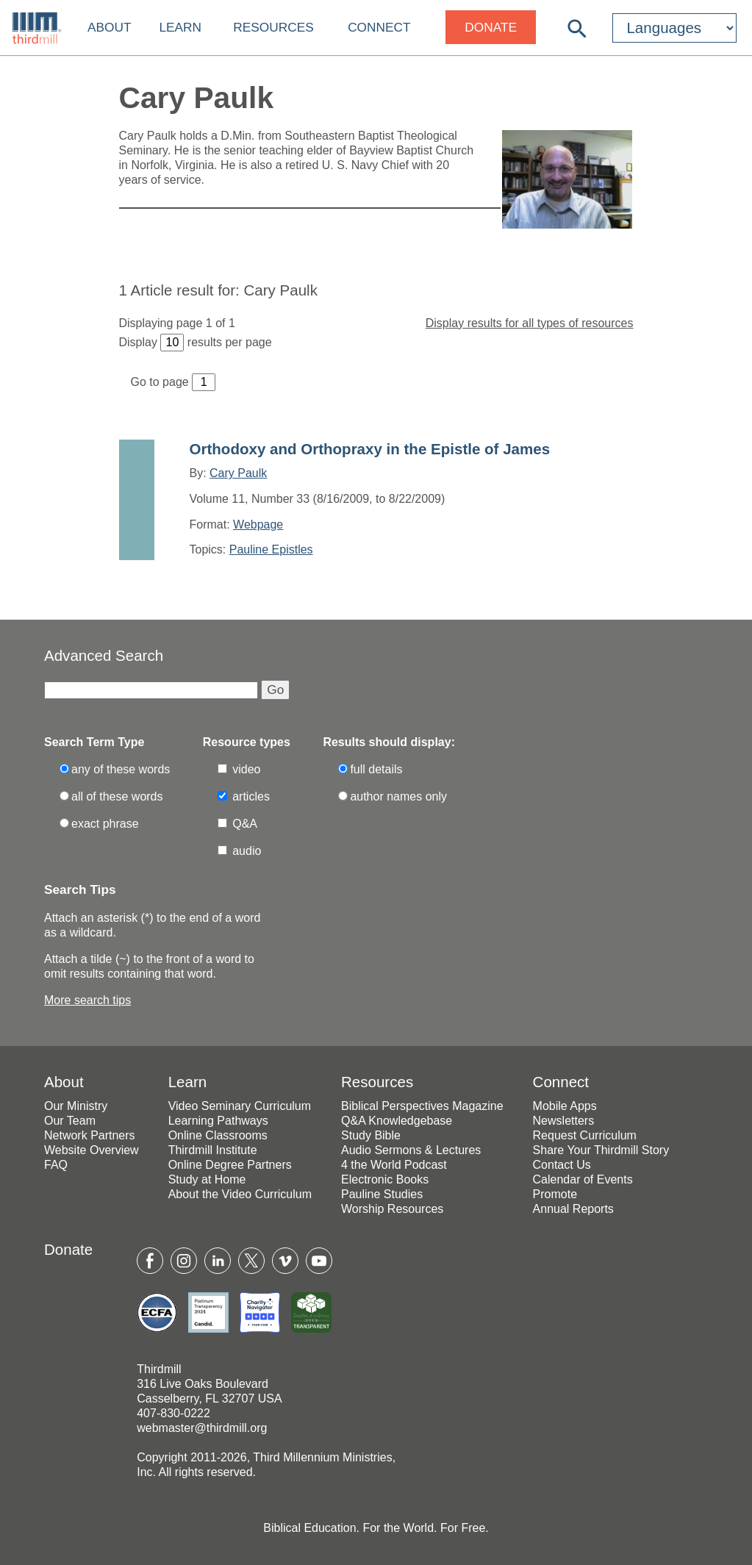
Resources (273, 27)
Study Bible (371, 1135)
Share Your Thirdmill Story (601, 1150)
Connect (379, 27)
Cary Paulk (238, 473)
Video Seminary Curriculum (239, 1106)
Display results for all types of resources (530, 323)
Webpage (258, 524)
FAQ (56, 1164)
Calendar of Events (583, 1179)
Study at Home (207, 1179)
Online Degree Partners (230, 1164)
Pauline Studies (382, 1194)
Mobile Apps (565, 1106)
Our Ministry (75, 1106)
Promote (555, 1194)
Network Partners (89, 1135)
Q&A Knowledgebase (396, 1120)
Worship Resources (392, 1209)
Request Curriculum (585, 1135)
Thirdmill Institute (212, 1150)
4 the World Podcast (394, 1164)
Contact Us (562, 1164)
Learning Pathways (218, 1120)
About (109, 27)
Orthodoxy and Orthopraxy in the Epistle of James (370, 448)
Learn (180, 27)
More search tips (87, 1000)
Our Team (70, 1120)
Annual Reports (573, 1209)
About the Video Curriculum (240, 1194)
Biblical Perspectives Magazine (422, 1106)
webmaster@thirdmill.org (202, 1428)
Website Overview (91, 1150)
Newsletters (564, 1120)
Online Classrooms (218, 1135)
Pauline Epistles (271, 549)
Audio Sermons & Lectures (411, 1150)
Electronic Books (385, 1179)
